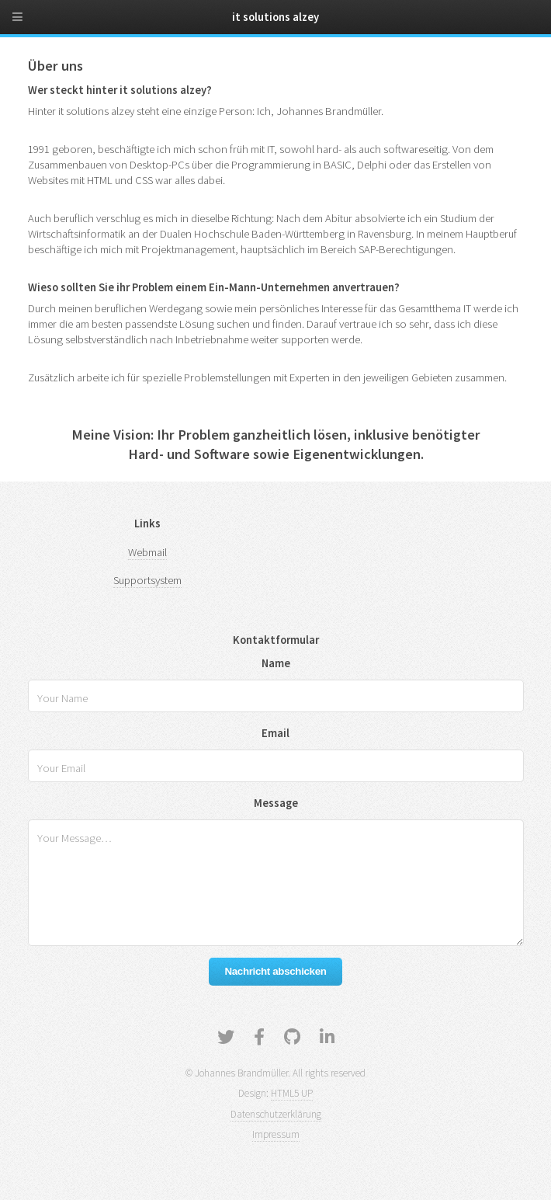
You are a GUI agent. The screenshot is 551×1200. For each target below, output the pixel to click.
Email (275, 733)
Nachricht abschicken (275, 971)
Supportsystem (147, 580)
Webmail (147, 552)
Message (276, 803)
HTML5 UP (292, 1093)
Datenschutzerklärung (275, 1114)
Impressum (276, 1134)
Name (276, 663)
